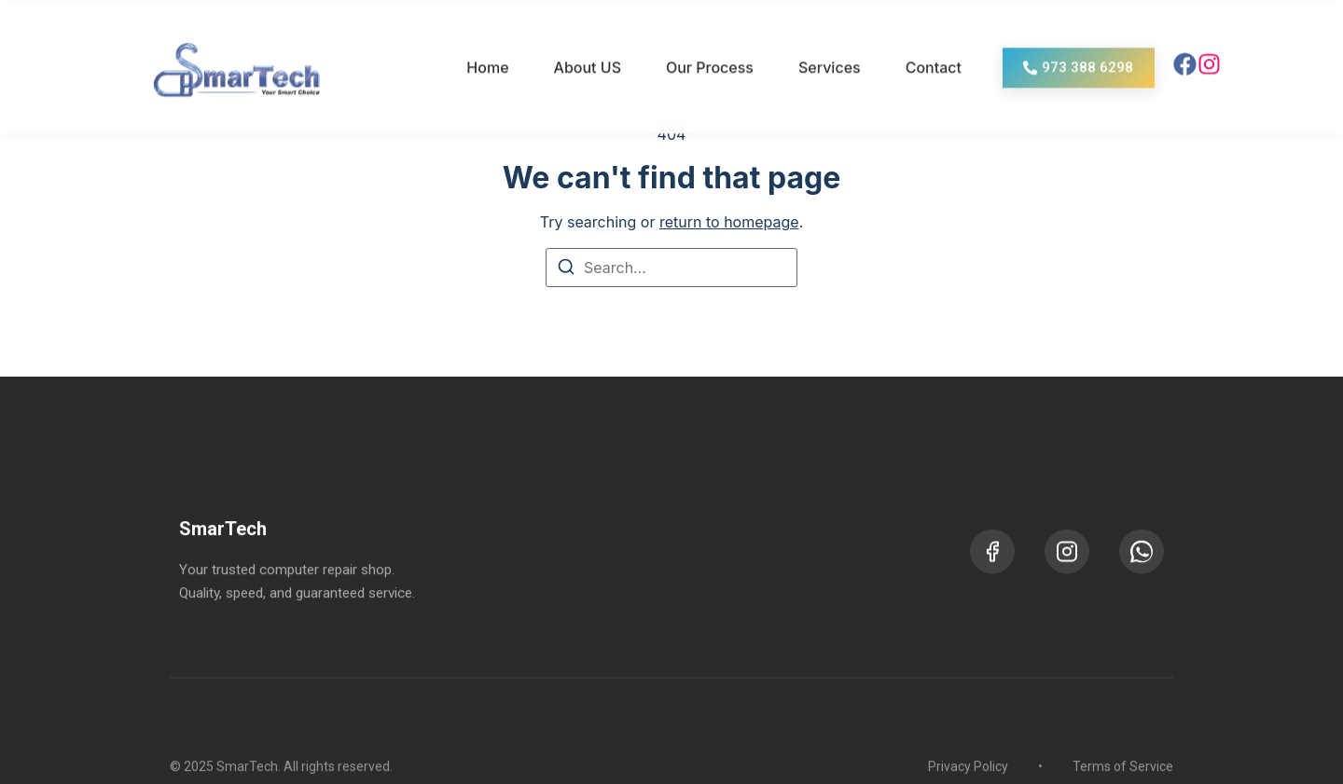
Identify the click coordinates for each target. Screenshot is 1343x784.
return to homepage (729, 222)
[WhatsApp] (1141, 577)
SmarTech (223, 555)
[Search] (566, 269)
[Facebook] (992, 577)
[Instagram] (1067, 577)
